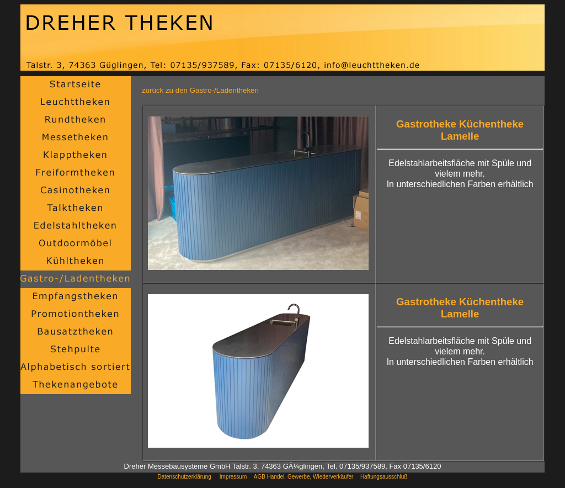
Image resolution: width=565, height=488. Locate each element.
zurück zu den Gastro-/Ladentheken (200, 90)
